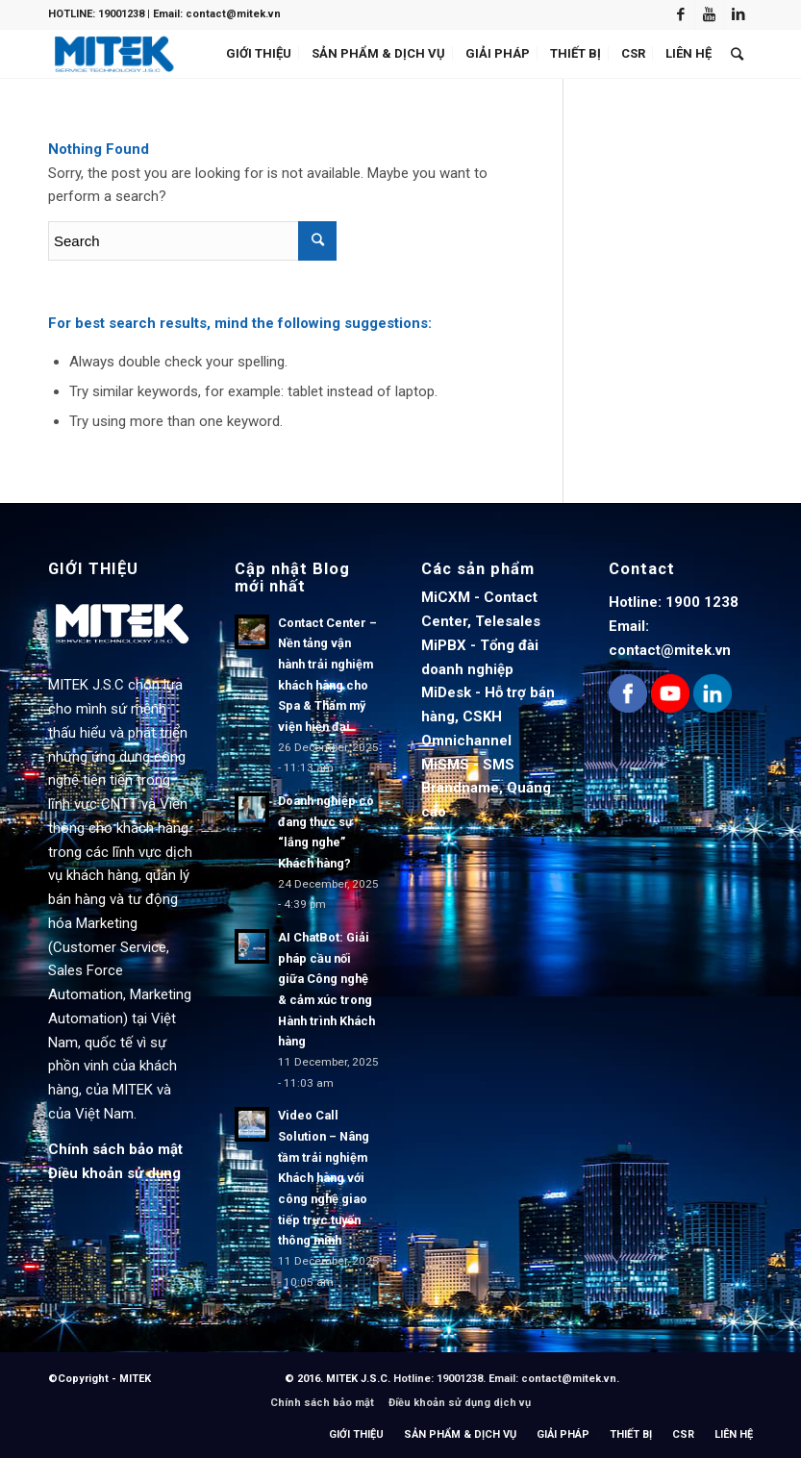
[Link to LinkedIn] (738, 14)
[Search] (737, 54)
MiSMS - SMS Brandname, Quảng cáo (486, 788)
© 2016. (305, 1378)
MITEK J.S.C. (359, 1378)
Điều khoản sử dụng (114, 1173)
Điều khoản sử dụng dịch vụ (459, 1402)
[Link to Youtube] (709, 14)
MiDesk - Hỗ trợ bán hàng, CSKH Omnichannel (488, 716)
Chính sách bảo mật (115, 1149)
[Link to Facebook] (680, 14)
